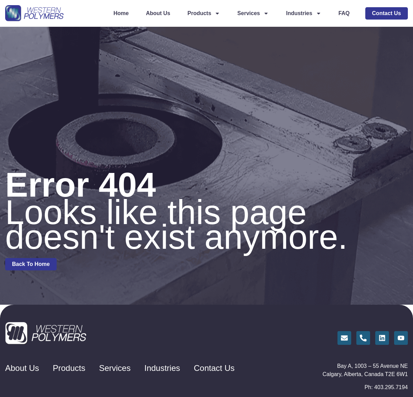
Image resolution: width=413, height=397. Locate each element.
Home (120, 13)
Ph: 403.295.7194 (386, 387)
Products (203, 13)
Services (253, 13)
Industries (303, 13)
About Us (158, 13)
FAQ (344, 13)
